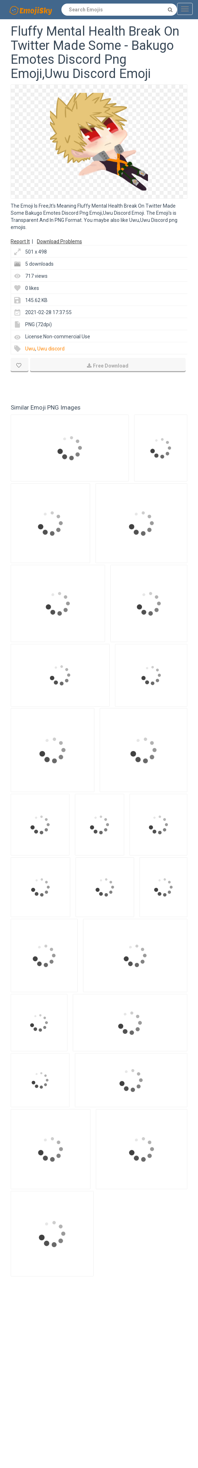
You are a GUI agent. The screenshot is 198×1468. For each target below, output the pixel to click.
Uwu (30, 349)
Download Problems (59, 241)
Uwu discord (51, 349)
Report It (20, 241)
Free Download (107, 366)
